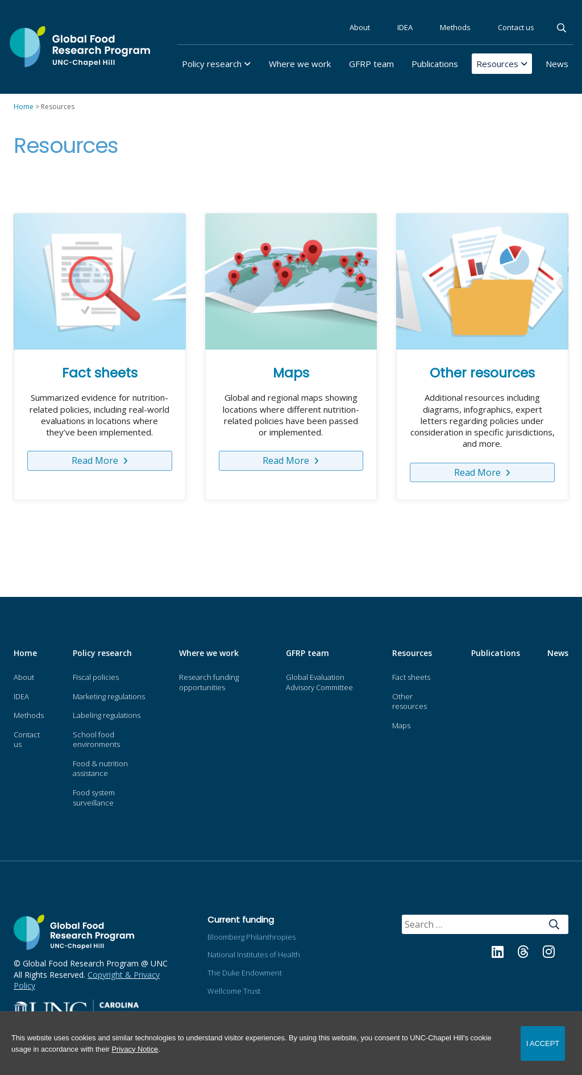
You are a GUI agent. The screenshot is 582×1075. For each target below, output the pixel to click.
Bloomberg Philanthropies (251, 937)
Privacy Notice (134, 1049)
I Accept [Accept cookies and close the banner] (542, 1043)
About (360, 27)
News (557, 63)
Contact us (516, 27)
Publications (434, 63)
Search (562, 27)
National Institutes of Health (253, 954)
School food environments (96, 739)
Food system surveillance (94, 797)
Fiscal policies (96, 677)
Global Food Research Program (79, 47)
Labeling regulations (106, 715)
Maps (291, 373)
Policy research (212, 63)
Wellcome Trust (233, 991)
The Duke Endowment (244, 973)
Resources (497, 63)
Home (25, 653)
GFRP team (371, 63)
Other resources (482, 373)
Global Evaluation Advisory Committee (319, 682)
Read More (96, 460)
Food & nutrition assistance (100, 768)
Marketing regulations (109, 696)
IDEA (405, 27)
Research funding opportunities (209, 682)
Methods (455, 27)
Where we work (300, 63)
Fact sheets (100, 373)
